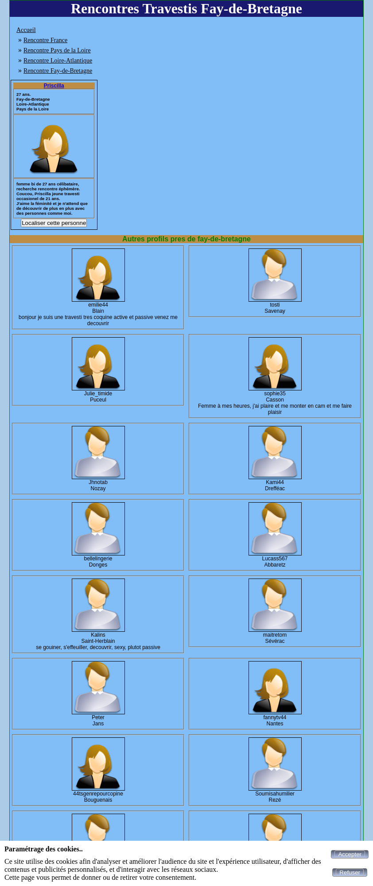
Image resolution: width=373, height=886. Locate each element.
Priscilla (54, 86)
